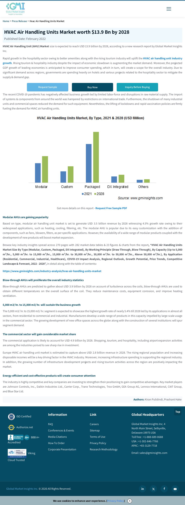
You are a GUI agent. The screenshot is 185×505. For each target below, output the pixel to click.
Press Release (19, 21)
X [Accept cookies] (129, 501)
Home (6, 21)
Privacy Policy (115, 500)
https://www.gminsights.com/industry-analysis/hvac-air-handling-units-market (52, 271)
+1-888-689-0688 (153, 437)
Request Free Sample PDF (111, 208)
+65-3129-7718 (148, 445)
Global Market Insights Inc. (22, 489)
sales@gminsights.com (153, 453)
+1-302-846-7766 (148, 441)
